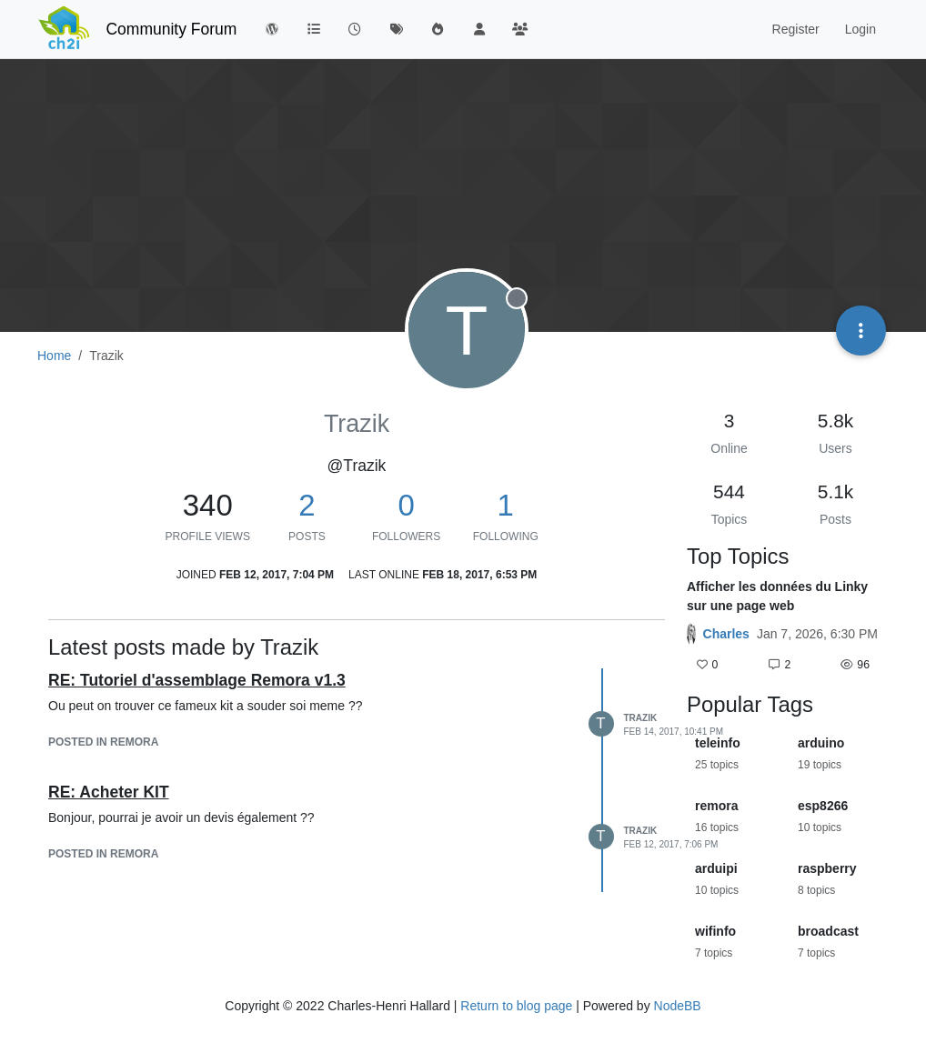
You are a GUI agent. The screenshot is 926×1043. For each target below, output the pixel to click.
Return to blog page (516, 1005)
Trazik (641, 718)
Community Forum (171, 29)
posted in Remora (103, 742)
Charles (726, 633)
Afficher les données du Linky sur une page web (777, 596)
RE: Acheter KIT (108, 792)
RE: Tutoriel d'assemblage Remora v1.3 (197, 680)
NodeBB (677, 1005)
